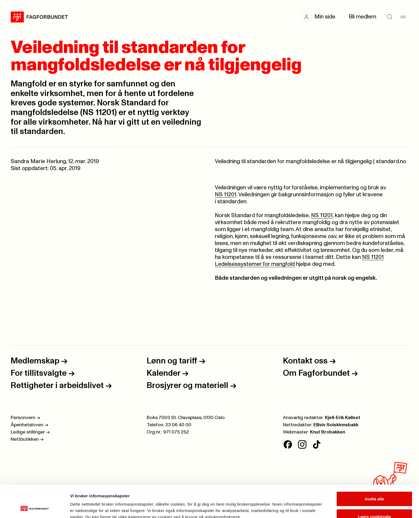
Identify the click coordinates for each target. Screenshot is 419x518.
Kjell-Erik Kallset (342, 417)
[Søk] (389, 16)
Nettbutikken (27, 439)
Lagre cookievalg (374, 486)
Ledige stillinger (30, 432)
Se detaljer (287, 504)
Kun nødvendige (374, 503)
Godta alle (374, 468)
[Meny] (403, 16)
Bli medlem (362, 17)
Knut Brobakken (327, 432)
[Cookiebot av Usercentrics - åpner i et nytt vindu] (34, 508)
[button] (321, 16)
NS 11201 (225, 194)
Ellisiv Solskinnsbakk (335, 425)
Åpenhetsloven (29, 425)
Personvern (25, 417)
